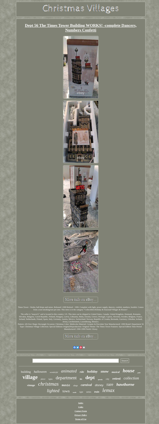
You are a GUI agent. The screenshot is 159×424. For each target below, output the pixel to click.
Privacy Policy (81, 415)
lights (50, 379)
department (66, 377)
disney (99, 385)
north (74, 392)
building (26, 371)
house (128, 370)
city (107, 379)
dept (90, 377)
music (66, 385)
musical (116, 372)
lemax (108, 390)
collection (131, 378)
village (30, 377)
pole (139, 373)
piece (43, 379)
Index (80, 403)
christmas (48, 384)
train (96, 391)
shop (75, 385)
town (66, 391)
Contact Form (81, 411)
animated (69, 371)
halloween (40, 371)
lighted (53, 390)
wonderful (54, 372)
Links (80, 407)
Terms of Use (80, 419)
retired (116, 378)
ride (82, 371)
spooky (100, 379)
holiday (92, 371)
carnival (86, 385)
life (81, 379)
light (81, 392)
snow (105, 371)
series (88, 392)
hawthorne (125, 384)
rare (110, 384)
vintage (31, 385)
